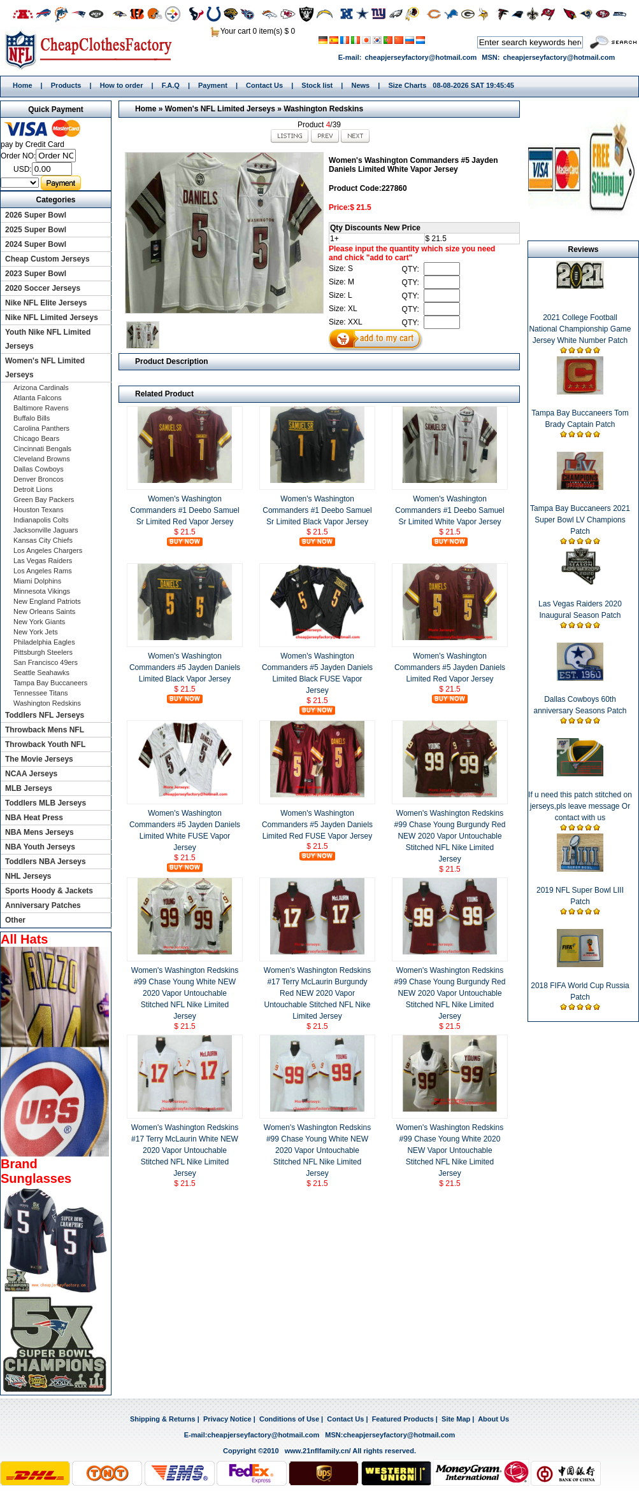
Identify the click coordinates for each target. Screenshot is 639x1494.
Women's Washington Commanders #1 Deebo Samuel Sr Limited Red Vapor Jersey (184, 510)
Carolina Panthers (41, 428)
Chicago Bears (36, 438)
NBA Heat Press (34, 817)
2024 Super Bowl (35, 244)
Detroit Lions (33, 489)
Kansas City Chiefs (43, 540)
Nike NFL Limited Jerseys (51, 317)
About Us (493, 1419)
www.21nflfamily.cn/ (318, 1451)
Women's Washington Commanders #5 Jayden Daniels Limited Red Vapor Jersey (449, 667)
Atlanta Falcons (37, 397)
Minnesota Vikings (41, 591)
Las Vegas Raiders (42, 560)
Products (66, 85)
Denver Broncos (38, 479)
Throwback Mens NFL (44, 729)
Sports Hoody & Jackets (49, 890)
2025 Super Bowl (35, 229)
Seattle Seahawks (41, 672)
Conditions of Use (289, 1419)
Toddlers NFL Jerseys (44, 715)
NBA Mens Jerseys (39, 832)
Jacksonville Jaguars (45, 530)
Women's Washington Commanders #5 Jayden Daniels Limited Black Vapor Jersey (184, 667)
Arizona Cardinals (41, 387)
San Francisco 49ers (45, 662)
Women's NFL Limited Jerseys (220, 108)
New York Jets (35, 632)
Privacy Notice (227, 1419)
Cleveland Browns (41, 459)
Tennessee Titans (40, 693)
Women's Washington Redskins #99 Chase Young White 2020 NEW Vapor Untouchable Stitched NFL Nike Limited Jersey (449, 1150)
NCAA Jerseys (31, 773)
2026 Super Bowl (35, 215)
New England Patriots (47, 601)
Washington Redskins (323, 108)
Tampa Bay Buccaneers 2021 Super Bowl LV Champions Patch (580, 520)
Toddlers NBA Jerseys (45, 861)
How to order (121, 85)
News (360, 85)
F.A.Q (171, 85)
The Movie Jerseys (39, 759)
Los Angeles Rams (42, 571)
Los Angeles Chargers (47, 550)
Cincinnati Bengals (42, 448)
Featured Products (403, 1419)
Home (92, 49)
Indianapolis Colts (41, 520)
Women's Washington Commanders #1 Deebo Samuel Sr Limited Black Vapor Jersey (316, 510)
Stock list (317, 85)
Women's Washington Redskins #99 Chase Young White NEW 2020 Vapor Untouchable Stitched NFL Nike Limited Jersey (184, 993)
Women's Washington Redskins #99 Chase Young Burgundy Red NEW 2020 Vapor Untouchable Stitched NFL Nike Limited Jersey (450, 836)
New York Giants (39, 621)
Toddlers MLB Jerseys (45, 803)
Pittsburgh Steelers (43, 652)
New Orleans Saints (44, 611)
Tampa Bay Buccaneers (50, 683)
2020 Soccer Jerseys (42, 288)
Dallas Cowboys (38, 469)
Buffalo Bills (31, 418)
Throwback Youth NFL (45, 744)
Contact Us (264, 85)
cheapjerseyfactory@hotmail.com (420, 57)
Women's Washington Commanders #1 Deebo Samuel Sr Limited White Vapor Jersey (449, 510)
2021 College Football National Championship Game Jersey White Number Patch (580, 329)
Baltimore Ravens (41, 408)
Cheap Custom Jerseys (47, 259)
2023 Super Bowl (35, 273)
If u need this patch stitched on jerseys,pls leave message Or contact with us (580, 806)
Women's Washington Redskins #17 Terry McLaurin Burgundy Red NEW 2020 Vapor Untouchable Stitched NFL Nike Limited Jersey (317, 993)
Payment (212, 85)
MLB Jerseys (28, 788)
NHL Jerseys (28, 876)
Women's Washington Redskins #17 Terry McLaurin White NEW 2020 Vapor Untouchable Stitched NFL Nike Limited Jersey (184, 1150)
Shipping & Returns (163, 1419)
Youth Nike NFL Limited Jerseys (47, 339)
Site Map (456, 1419)
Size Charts (407, 85)
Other (15, 920)
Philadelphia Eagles (44, 642)
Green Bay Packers (43, 499)
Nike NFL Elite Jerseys (46, 302)
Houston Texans (38, 509)
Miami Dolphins (37, 581)
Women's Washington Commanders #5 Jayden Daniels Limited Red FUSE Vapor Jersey (317, 825)
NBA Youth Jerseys (40, 846)
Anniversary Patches (43, 905)
